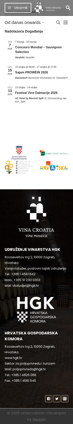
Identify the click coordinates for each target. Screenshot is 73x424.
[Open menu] (18, 7)
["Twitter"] (56, 398)
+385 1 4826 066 (23, 375)
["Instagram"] (64, 398)
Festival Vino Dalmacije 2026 (36, 92)
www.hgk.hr (13, 358)
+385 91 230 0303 (27, 280)
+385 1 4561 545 (24, 380)
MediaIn (39, 419)
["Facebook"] (48, 398)
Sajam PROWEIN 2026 (31, 72)
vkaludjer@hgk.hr (25, 285)
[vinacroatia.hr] (48, 8)
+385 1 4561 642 (23, 274)
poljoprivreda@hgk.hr (29, 369)
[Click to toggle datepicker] (24, 22)
